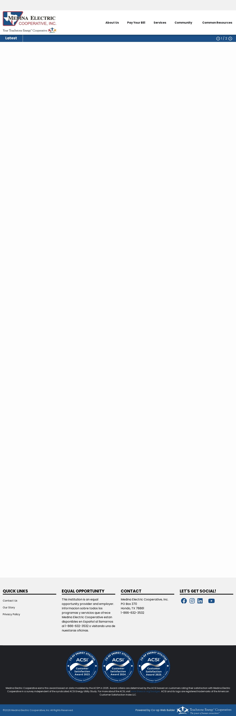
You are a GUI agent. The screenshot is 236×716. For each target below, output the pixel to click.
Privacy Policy (11, 614)
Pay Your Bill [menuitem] (136, 23)
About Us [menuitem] (112, 23)
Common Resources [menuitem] (217, 23)
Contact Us (10, 600)
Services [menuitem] (160, 23)
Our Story (9, 607)
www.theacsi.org (140, 691)
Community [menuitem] (183, 23)
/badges (155, 691)
